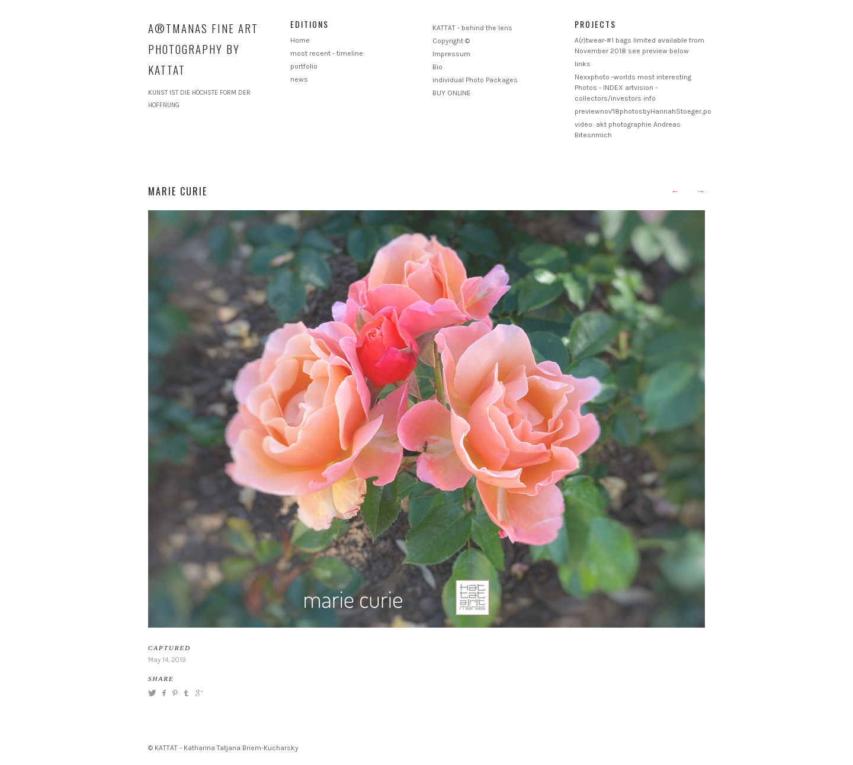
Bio (437, 67)
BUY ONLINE (451, 93)
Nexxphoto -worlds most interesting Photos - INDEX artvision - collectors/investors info (633, 87)
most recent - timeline (326, 53)
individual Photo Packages (475, 80)
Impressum (451, 54)
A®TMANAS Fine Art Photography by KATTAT (203, 49)
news (299, 79)
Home (300, 40)
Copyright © (451, 41)
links (583, 64)
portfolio (304, 66)
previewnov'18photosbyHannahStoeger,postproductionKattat (674, 111)
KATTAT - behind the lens (472, 28)
